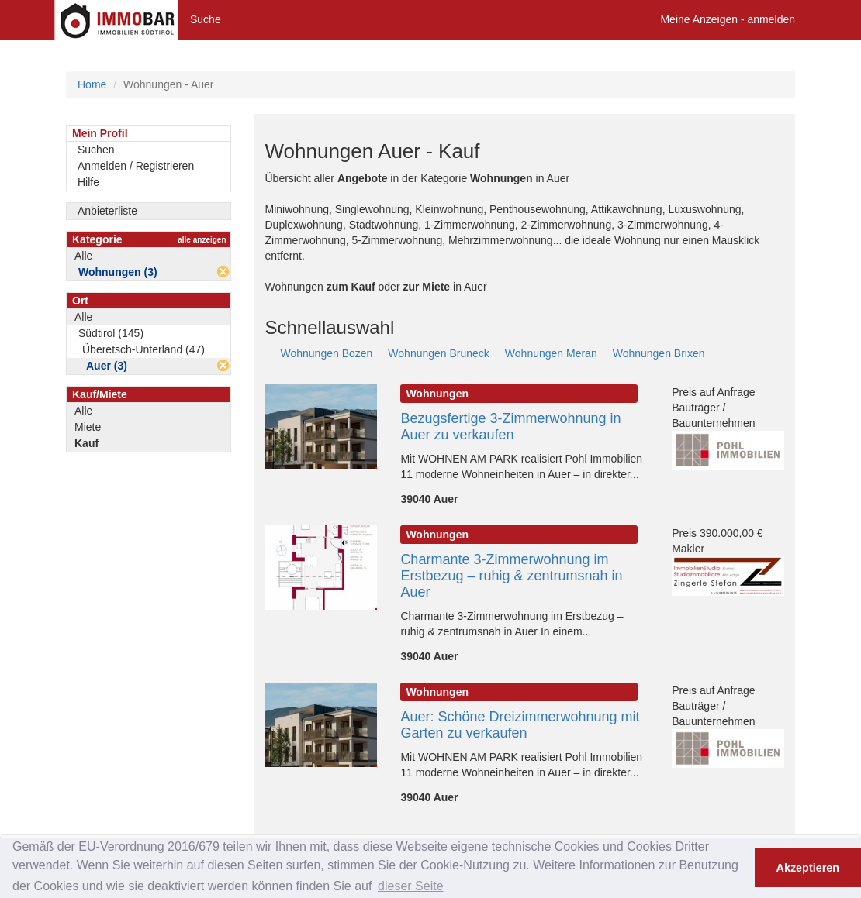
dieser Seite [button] (411, 886)
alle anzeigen (202, 240)
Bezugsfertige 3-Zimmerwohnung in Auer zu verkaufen (510, 426)
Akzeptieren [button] (808, 868)
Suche (205, 19)
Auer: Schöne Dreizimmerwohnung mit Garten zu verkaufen (519, 725)
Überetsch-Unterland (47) (143, 349)
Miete (87, 427)
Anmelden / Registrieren (136, 166)
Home (92, 84)
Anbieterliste (107, 211)
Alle (83, 255)
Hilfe (88, 182)
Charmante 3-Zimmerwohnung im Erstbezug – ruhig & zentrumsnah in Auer (511, 576)
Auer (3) (106, 366)
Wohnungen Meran (551, 353)
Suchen (96, 149)
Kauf (86, 443)
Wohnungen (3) (117, 272)
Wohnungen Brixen (659, 353)
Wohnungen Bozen (327, 353)
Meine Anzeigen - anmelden (727, 19)
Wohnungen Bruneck (438, 353)
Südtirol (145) (111, 333)
